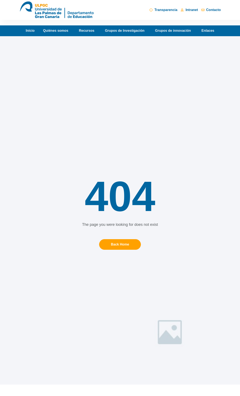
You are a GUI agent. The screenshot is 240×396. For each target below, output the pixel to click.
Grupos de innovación (174, 31)
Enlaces (207, 30)
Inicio (30, 30)
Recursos (87, 31)
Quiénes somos (56, 31)
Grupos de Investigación (126, 31)
